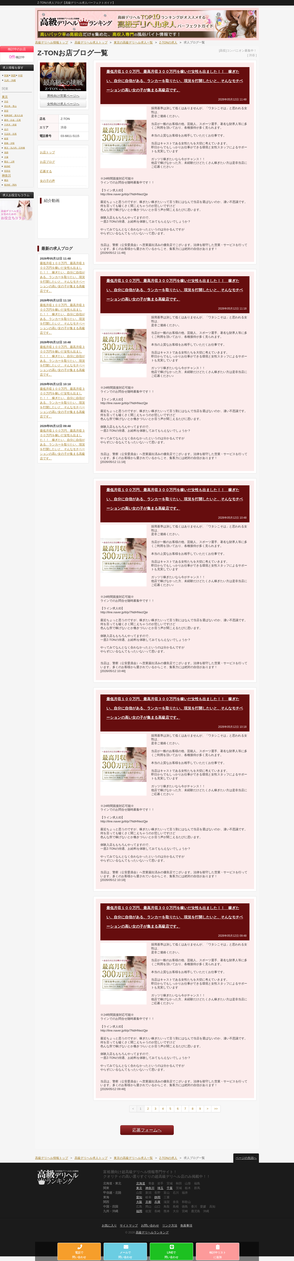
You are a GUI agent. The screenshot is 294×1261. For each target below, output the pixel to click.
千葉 (170, 1188)
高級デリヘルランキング (152, 1232)
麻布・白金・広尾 (12, 120)
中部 (20, 75)
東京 (5, 97)
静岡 (157, 1197)
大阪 (139, 1202)
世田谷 (7, 171)
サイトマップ (129, 1225)
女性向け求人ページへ (63, 104)
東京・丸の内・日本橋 (14, 147)
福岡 (139, 1211)
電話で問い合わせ (79, 1252)
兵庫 (157, 1202)
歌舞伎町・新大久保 (13, 115)
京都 (148, 1202)
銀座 (6, 138)
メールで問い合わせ (125, 1252)
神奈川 (6, 175)
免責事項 (186, 1225)
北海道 (140, 1183)
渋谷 (6, 101)
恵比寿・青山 (10, 106)
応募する (46, 171)
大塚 (6, 157)
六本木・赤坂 (10, 124)
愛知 (139, 1197)
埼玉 (160, 1188)
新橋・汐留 (9, 143)
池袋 (6, 152)
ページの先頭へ (246, 1158)
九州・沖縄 (10, 80)
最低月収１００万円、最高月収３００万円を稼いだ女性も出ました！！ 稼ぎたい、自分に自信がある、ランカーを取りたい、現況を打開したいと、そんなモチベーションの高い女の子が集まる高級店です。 (62, 277)
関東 (6, 75)
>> (216, 1108)
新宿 (6, 110)
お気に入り (109, 1225)
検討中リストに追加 (217, 1252)
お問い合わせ (150, 1225)
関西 (13, 75)
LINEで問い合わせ (171, 1252)
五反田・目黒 (10, 134)
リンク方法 (169, 1225)
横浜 (6, 180)
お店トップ (47, 152)
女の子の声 (47, 181)
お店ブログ (47, 162)
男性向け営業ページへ (63, 96)
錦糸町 (7, 166)
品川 (6, 129)
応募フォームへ (147, 1130)
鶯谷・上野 (9, 161)
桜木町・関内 (10, 184)
